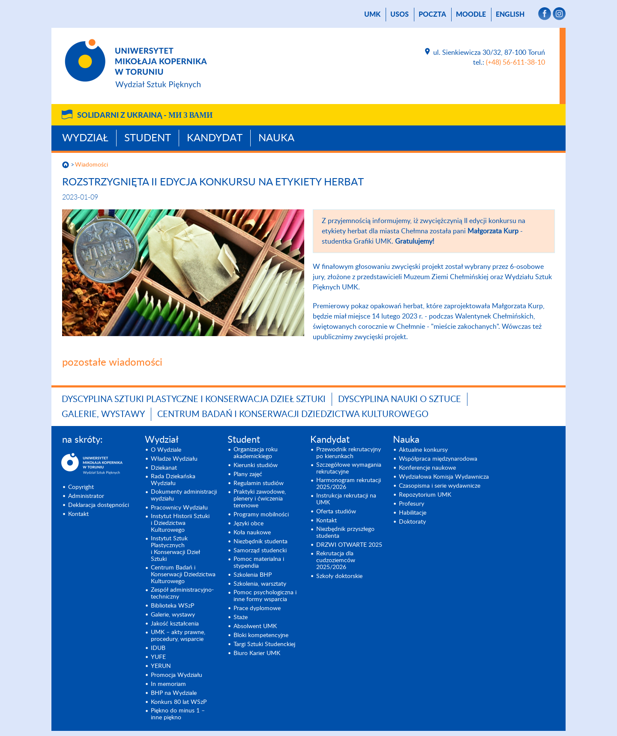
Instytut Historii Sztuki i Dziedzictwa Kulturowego (180, 523)
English (510, 14)
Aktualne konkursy (423, 450)
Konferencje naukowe (427, 468)
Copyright (81, 487)
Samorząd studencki (260, 551)
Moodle (471, 14)
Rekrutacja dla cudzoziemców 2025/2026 (335, 560)
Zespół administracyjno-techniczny (182, 593)
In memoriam (168, 684)
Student (147, 138)
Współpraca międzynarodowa (438, 459)
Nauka (276, 138)
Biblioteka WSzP (172, 606)
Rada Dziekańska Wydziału (173, 480)
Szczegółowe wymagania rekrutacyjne (348, 468)
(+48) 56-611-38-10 (515, 62)
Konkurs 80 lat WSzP (179, 702)
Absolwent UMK (255, 626)
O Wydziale (166, 450)
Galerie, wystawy (103, 414)
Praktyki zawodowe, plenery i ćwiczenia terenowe (260, 499)
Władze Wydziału (174, 459)
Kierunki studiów (256, 465)
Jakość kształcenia (175, 624)
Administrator (86, 496)
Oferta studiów (336, 512)
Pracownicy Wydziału (179, 508)
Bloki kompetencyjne (261, 635)
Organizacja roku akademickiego (256, 453)
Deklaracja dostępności (98, 505)
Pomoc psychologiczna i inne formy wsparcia (265, 596)
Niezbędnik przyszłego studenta (345, 532)
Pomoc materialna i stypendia (259, 562)
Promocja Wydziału (176, 675)
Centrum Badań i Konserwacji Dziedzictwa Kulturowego (292, 414)
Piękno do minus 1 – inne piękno (178, 714)
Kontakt (78, 514)
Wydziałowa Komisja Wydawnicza (444, 477)
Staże (241, 617)
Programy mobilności (261, 515)
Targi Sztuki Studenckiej (264, 644)
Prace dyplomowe (257, 608)
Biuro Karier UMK (257, 653)
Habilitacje (412, 513)
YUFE (158, 657)
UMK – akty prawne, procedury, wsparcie (178, 635)
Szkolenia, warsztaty (260, 584)
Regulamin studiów (259, 483)
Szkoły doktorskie (339, 576)
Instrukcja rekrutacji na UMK (346, 499)
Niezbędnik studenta (261, 542)
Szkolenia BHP (253, 575)
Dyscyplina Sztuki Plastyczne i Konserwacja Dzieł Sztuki (194, 399)
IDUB (158, 648)
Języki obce (249, 524)
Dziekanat (164, 468)
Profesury (411, 504)
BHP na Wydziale (174, 693)
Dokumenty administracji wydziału (184, 495)
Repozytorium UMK (425, 495)
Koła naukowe (252, 533)
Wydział (85, 138)
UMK (372, 14)
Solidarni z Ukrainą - (145, 115)
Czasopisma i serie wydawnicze (439, 486)
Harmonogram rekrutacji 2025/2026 (348, 483)
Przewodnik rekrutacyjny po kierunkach (348, 453)
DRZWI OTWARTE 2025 (349, 545)
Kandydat (215, 138)
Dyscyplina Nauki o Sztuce (399, 399)
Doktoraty (412, 522)
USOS (399, 14)
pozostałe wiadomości (112, 363)
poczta (432, 14)
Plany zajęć (248, 474)
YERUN (161, 666)
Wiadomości (91, 165)
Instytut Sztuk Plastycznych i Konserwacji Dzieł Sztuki (175, 549)
